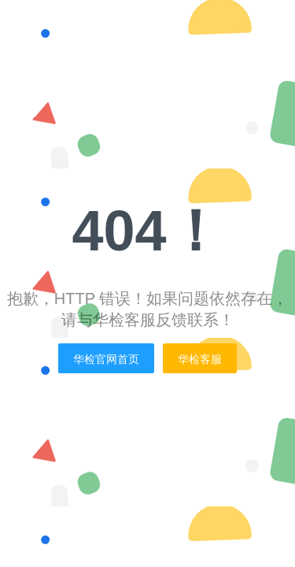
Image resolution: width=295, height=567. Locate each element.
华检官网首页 (106, 359)
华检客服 (200, 359)
